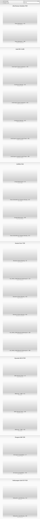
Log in (38, 1)
